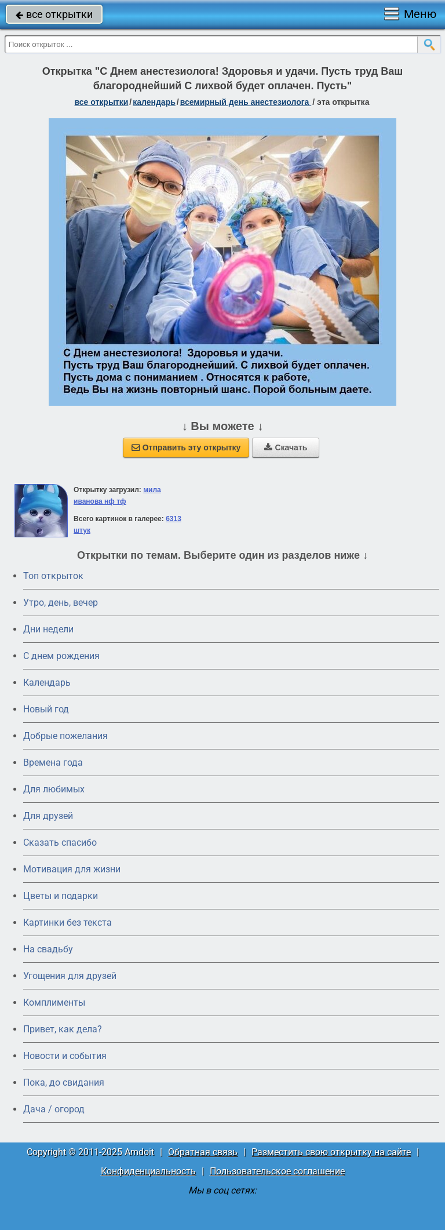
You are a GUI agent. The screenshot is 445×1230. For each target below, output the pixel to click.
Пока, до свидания (63, 1082)
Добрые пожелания (65, 735)
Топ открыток (53, 575)
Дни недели (48, 629)
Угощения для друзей (69, 975)
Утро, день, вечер (60, 602)
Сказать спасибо (60, 842)
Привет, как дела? (62, 1029)
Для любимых (54, 789)
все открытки (54, 14)
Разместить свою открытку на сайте (331, 1152)
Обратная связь (203, 1152)
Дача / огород (54, 1109)
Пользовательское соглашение (277, 1171)
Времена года (53, 762)
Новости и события (65, 1055)
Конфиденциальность (148, 1171)
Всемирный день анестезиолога (246, 102)
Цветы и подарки (60, 895)
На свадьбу (48, 949)
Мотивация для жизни (72, 869)
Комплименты (54, 1002)
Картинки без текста (67, 922)
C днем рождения (61, 655)
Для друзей (48, 815)
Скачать (285, 447)
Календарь (154, 102)
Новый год (46, 709)
